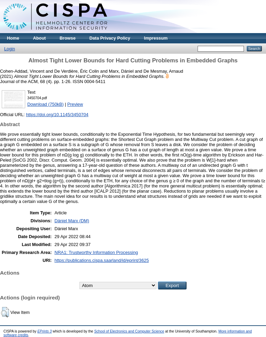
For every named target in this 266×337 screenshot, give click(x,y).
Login (9, 48)
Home (13, 38)
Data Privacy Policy (109, 38)
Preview (75, 104)
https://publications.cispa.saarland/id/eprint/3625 (102, 260)
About (39, 38)
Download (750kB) (45, 104)
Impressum (156, 38)
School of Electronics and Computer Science (129, 331)
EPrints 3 (44, 331)
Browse (68, 38)
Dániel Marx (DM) (72, 220)
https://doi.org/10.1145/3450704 (57, 114)
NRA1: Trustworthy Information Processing (96, 252)
